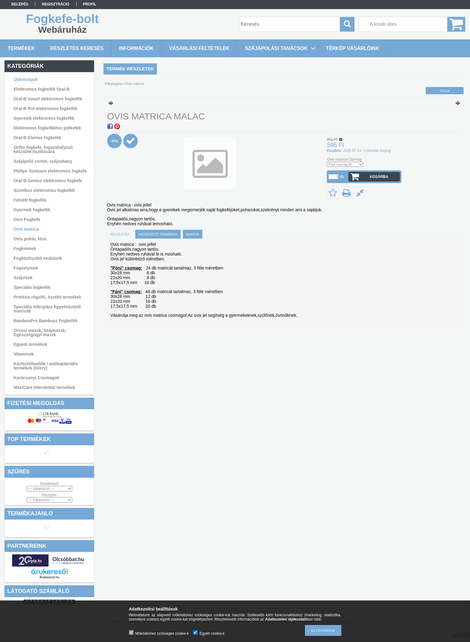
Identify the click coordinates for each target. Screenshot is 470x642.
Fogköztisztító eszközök (38, 258)
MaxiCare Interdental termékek (44, 387)
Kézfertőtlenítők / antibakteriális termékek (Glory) (46, 365)
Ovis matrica (26, 229)
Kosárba (379, 177)
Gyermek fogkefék (32, 209)
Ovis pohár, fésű (30, 238)
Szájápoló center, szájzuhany (43, 161)
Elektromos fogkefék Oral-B (41, 89)
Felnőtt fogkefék (30, 200)
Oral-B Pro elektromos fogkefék (45, 108)
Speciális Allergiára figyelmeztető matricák (47, 308)
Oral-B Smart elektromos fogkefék (48, 98)
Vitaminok (24, 354)
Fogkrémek (25, 248)
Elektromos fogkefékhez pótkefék (47, 127)
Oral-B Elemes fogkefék (37, 137)
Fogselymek (26, 268)
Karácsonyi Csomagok (36, 377)
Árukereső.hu (49, 577)
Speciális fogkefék (32, 287)
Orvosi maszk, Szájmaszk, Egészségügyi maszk (40, 332)
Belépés (19, 4)
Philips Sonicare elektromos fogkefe (50, 171)
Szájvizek (23, 277)
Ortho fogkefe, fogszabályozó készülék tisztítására (43, 149)
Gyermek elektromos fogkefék (44, 118)
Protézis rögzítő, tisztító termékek (47, 297)
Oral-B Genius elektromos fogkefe (48, 180)
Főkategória (114, 83)
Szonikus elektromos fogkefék (44, 190)
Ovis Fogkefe (27, 219)
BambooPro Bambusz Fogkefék (46, 320)
